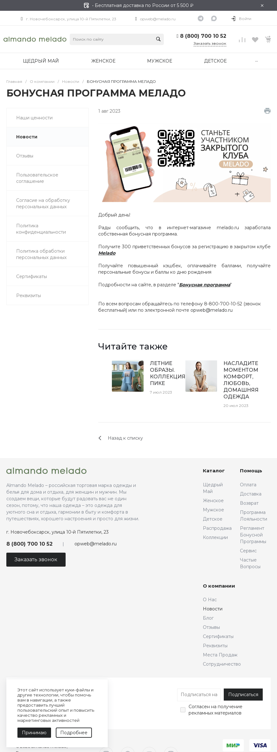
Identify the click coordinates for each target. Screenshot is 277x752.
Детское (212, 519)
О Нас (210, 599)
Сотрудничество (222, 664)
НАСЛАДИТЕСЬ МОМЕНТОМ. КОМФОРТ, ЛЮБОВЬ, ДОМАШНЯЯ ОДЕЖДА (244, 380)
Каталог (214, 471)
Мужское (213, 510)
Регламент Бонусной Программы (253, 534)
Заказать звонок (210, 43)
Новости (212, 609)
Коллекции (215, 537)
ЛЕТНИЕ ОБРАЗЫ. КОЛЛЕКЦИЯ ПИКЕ (167, 373)
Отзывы (211, 627)
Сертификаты (218, 636)
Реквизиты (215, 646)
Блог (208, 618)
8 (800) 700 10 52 (203, 36)
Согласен (199, 706)
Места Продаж (220, 655)
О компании (219, 586)
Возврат (249, 503)
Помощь (251, 471)
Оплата (248, 485)
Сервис (248, 551)
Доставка (250, 494)
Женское (213, 500)
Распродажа (217, 528)
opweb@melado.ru (158, 19)
